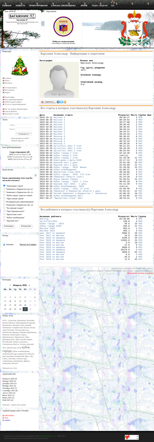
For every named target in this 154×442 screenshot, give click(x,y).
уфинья (26, 361)
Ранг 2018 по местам (52, 265)
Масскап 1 (59, 127)
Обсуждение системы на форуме (140, 300)
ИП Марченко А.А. (47, 436)
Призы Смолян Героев (66, 192)
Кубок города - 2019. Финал (70, 178)
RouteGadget (9, 97)
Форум (7, 92)
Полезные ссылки (11, 114)
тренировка (17, 361)
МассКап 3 (59, 133)
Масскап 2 (59, 124)
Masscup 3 (59, 144)
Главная (7, 78)
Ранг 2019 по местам (52, 280)
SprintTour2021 (48, 240)
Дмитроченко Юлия (21, 159)
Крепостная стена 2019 (67, 184)
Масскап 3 (59, 121)
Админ (7, 420)
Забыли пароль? (17, 141)
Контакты (8, 83)
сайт (31, 356)
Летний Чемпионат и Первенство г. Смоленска (80, 209)
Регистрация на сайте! (20, 138)
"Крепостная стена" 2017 (68, 215)
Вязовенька (7, 325)
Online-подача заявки (13, 102)
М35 (140, 161)
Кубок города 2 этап (66, 164)
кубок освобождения (20, 351)
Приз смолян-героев (24, 339)
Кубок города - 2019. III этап (72, 187)
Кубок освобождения (65, 181)
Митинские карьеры (10, 332)
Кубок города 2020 (50, 245)
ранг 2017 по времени (52, 254)
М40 (140, 198)
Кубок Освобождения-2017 (68, 212)
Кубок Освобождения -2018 (69, 201)
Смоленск (23, 342)
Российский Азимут (10, 342)
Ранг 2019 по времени (52, 271)
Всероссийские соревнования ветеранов (18, 323)
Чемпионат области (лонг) (69, 189)
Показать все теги (9, 368)
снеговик (11, 358)
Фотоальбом (9, 90)
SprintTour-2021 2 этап (67, 158)
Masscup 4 (59, 141)
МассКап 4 (59, 130)
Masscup (45, 237)
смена (4, 358)
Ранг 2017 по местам (52, 257)
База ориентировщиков (13, 99)
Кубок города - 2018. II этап (71, 204)
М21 (140, 175)
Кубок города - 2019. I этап (71, 195)
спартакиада (7, 361)
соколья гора (21, 358)
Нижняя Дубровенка (28, 332)
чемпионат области (10, 363)
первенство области (26, 354)
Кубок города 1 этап (66, 167)
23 (5, 309)
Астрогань (12, 320)
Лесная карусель (21, 330)
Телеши (23, 344)
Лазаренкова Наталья (20, 157)
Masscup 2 (59, 147)
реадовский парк (21, 356)
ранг (4, 356)
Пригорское (19, 337)
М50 (140, 118)
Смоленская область (10, 344)
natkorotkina (9, 415)
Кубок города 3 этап (66, 161)
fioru (6, 418)
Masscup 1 (59, 150)
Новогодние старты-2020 (67, 170)
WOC (4, 320)
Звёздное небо (18, 325)
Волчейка (30, 320)
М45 (140, 130)
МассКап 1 (59, 138)
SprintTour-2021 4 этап (67, 152)
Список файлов (10, 111)
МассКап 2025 (47, 251)
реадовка (10, 356)
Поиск (7, 80)
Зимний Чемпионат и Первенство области (16, 326)
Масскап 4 (59, 118)
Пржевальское (8, 337)
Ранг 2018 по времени (52, 260)
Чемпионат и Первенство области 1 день (77, 207)
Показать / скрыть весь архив (14, 405)
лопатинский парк (9, 354)
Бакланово (21, 320)
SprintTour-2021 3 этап (67, 155)
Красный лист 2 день (66, 172)
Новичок (6, 335)
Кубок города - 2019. (52, 242)
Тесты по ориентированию (15, 104)
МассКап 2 (59, 135)
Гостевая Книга (10, 88)
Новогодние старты (18, 335)
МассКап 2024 (47, 248)
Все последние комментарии (16, 109)
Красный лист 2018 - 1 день (70, 198)
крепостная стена (14, 348)
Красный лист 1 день (66, 175)
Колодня (10, 330)
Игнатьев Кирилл (21, 154)
